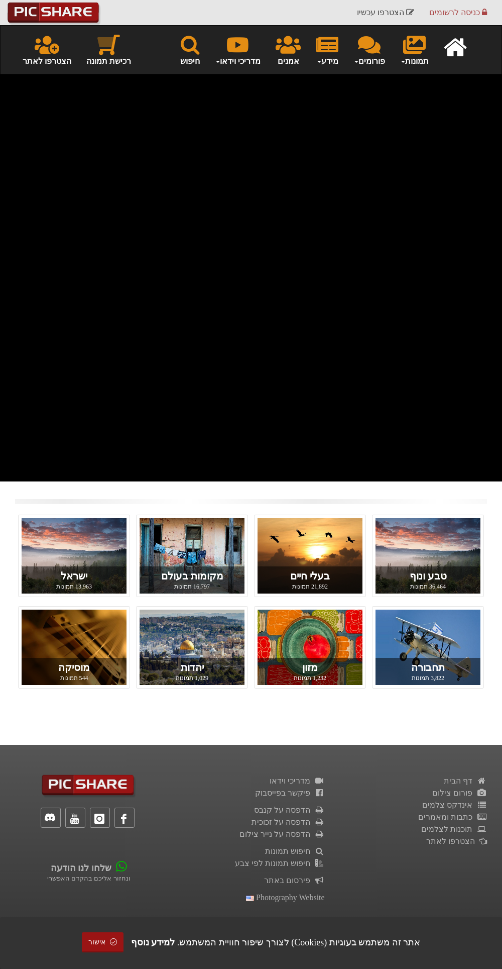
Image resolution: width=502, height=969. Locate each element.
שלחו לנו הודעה (81, 868)
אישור (102, 942)
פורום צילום (459, 793)
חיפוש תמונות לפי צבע (280, 863)
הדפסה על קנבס (289, 810)
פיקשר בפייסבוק (290, 793)
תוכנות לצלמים (454, 829)
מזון (310, 667)
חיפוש (190, 49)
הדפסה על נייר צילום (282, 834)
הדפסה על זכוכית (288, 822)
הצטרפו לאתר (47, 49)
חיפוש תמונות (295, 851)
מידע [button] (327, 49)
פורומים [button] (369, 49)
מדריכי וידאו (297, 781)
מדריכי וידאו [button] (238, 49)
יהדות (192, 667)
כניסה (458, 12)
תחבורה (428, 667)
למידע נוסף (153, 942)
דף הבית (465, 781)
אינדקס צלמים (454, 805)
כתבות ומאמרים (452, 817)
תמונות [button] (414, 49)
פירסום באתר (294, 880)
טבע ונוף (428, 576)
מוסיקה (74, 667)
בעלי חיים (310, 576)
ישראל (74, 576)
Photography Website (285, 897)
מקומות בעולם (192, 576)
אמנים (288, 49)
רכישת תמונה (108, 49)
